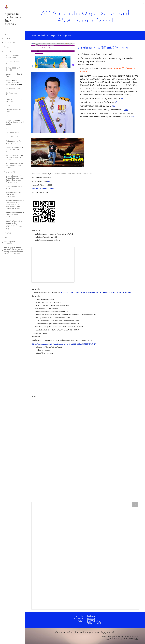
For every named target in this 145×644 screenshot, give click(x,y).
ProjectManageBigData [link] (14, 137)
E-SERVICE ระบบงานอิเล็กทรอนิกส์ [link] (13, 56)
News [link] (6, 237)
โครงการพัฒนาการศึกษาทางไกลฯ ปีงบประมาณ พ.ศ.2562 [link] (15, 215)
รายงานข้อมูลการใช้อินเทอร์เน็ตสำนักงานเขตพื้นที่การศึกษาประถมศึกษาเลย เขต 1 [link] (15, 179)
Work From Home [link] (12, 132)
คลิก (122, 98)
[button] (142, 2)
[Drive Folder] (85, 556)
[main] (85, 16)
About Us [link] (7, 38)
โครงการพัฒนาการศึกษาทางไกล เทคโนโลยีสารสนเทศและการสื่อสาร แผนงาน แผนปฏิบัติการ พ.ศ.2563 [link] (15, 204)
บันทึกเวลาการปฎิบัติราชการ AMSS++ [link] (13, 142)
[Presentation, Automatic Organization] (53, 265)
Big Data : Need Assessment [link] (11, 94)
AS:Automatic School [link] (13, 88)
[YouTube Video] (57, 375)
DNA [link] (8, 105)
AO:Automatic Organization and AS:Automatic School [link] (14, 82)
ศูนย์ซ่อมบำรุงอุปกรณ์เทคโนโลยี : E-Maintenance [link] (13, 194)
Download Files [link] (9, 43)
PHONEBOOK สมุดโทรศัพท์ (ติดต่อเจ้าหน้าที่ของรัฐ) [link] (15, 122)
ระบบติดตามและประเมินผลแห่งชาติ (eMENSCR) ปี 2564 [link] (14, 166)
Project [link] (6, 47)
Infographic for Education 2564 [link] (14, 110)
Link (48, 181)
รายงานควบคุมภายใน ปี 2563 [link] (14, 187)
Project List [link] (8, 51)
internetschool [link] (11, 116)
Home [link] (6, 34)
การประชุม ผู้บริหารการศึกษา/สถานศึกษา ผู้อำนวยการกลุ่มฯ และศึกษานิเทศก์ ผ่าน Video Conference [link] (13, 251)
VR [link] (7, 128)
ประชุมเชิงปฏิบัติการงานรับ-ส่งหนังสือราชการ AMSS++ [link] (14, 149)
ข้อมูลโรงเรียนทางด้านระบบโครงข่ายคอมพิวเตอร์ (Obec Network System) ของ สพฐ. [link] (14, 225)
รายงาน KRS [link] (10, 172)
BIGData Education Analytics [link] (13, 63)
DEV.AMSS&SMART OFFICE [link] (13, 69)
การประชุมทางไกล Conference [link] (11, 242)
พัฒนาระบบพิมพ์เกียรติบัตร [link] (14, 75)
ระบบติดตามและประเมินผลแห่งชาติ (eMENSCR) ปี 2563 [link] (14, 157)
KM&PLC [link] (7, 233)
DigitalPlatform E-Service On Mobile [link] (14, 100)
